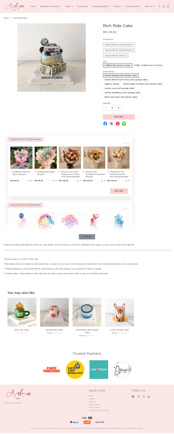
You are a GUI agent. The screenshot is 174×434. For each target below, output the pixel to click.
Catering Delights (101, 7)
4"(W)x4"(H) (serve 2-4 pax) (118, 66)
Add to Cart (119, 192)
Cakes (69, 7)
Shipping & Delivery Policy (99, 411)
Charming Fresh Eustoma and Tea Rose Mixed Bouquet (117, 175)
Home (33, 7)
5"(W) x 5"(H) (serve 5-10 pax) (148, 66)
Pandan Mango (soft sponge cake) (121, 76)
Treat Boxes (82, 7)
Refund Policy (94, 405)
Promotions (108, 40)
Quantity (107, 104)
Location (92, 399)
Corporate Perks (133, 7)
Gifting (118, 7)
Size (105, 62)
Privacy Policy (94, 408)
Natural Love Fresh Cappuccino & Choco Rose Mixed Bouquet (69, 175)
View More (87, 237)
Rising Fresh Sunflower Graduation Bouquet (94, 175)
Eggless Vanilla (112, 85)
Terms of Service (37, 429)
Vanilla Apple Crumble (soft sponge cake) (142, 85)
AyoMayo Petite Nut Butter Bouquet (20, 174)
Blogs (91, 397)
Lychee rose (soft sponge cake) (119, 89)
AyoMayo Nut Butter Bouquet (44, 174)
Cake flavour (108, 72)
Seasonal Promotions (50, 7)
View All (126, 144)
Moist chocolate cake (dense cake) (121, 98)
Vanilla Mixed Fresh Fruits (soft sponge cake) (126, 80)
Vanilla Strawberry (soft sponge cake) (122, 93)
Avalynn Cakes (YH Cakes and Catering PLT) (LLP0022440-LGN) (95, 429)
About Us (150, 7)
